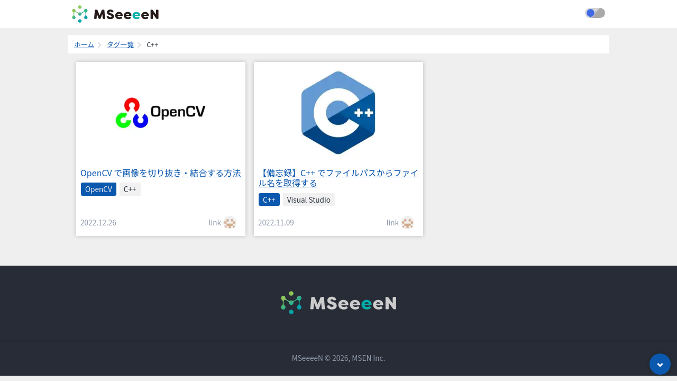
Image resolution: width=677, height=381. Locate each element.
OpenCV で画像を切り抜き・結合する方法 (160, 172)
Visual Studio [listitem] (309, 199)
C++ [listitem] (130, 189)
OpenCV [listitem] (98, 189)
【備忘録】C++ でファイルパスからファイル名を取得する (338, 177)
